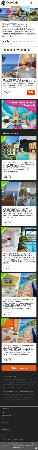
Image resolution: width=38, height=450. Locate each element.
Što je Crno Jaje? (9, 376)
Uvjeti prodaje (5, 422)
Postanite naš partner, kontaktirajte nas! (18, 392)
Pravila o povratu (6, 426)
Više (30, 92)
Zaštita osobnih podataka (8, 419)
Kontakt (4, 433)
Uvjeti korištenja (6, 412)
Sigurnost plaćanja (6, 415)
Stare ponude (5, 429)
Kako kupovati (5, 408)
